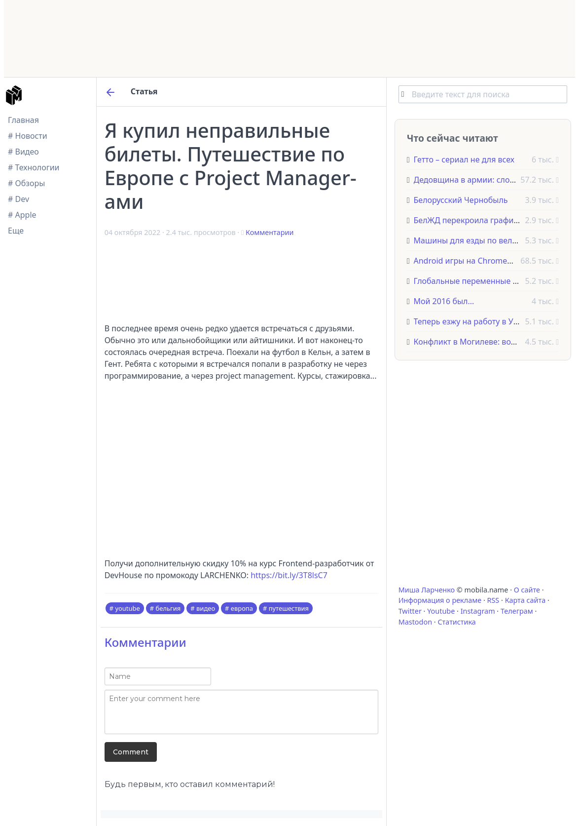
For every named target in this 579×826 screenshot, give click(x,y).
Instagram (478, 611)
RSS (493, 600)
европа (242, 608)
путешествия (289, 608)
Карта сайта (525, 600)
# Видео (23, 151)
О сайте (527, 589)
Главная (23, 120)
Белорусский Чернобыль (461, 200)
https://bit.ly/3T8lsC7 (289, 575)
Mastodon (415, 622)
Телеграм (517, 611)
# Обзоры (26, 183)
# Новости (27, 135)
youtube (127, 608)
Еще (16, 230)
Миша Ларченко (426, 589)
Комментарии (269, 232)
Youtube (441, 611)
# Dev (18, 199)
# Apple (22, 214)
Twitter (410, 611)
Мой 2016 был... (444, 301)
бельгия (168, 608)
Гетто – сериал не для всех (464, 159)
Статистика (456, 622)
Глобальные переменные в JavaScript (484, 280)
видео (205, 608)
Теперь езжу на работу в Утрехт (474, 321)
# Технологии (34, 167)
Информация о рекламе (440, 600)
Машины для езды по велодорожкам (485, 240)
